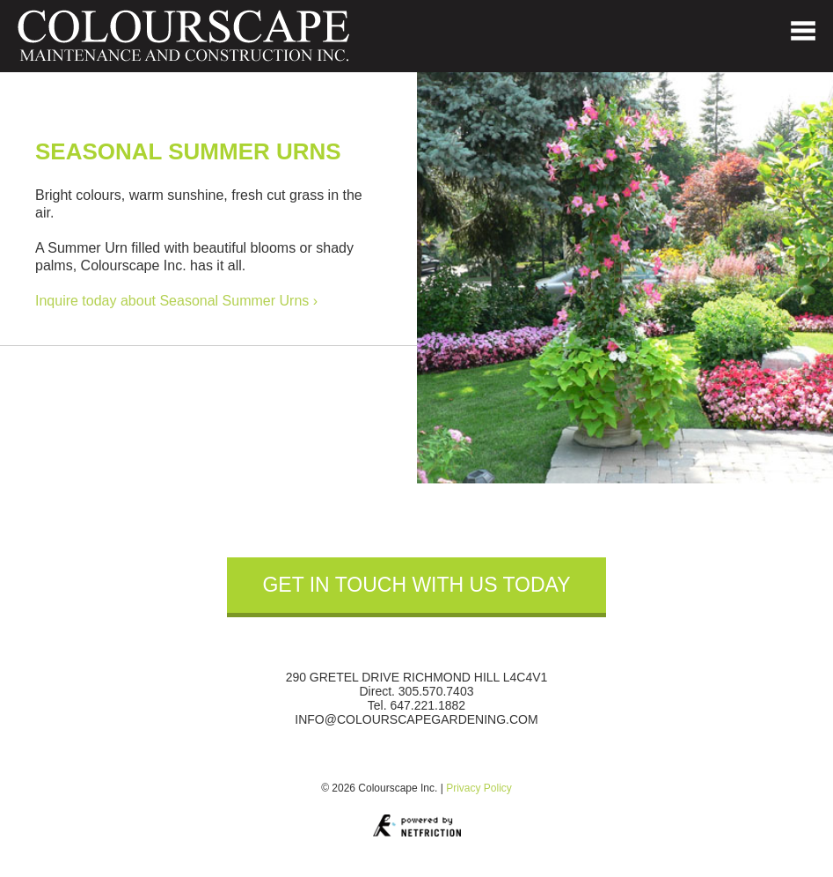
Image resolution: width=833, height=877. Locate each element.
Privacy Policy (479, 788)
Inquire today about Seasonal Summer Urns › (176, 300)
